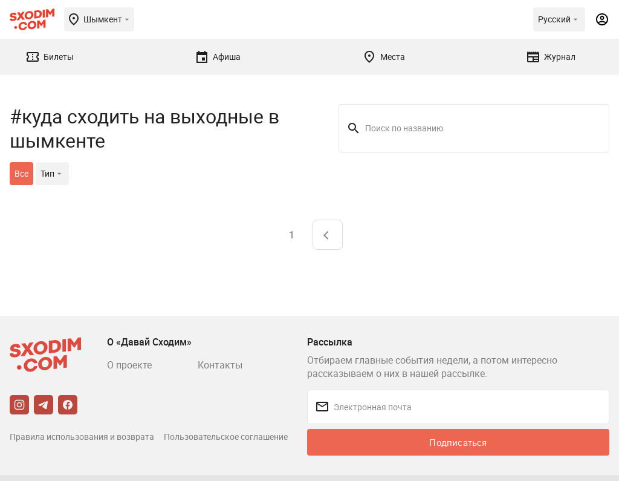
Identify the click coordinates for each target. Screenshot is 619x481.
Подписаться (458, 442)
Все (21, 173)
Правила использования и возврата (82, 436)
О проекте (129, 364)
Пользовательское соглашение (226, 436)
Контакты (220, 364)
